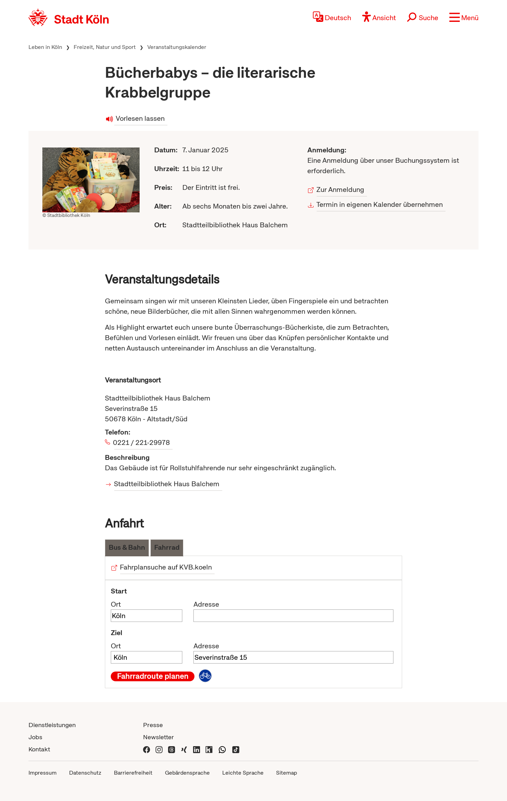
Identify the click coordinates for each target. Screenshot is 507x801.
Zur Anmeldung (340, 189)
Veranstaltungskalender (176, 47)
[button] (464, 17)
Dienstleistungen (52, 725)
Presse (153, 725)
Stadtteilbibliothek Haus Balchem (166, 483)
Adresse (206, 604)
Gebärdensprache (187, 772)
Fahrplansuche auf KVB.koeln (166, 567)
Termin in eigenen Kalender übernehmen (380, 204)
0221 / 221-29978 (142, 442)
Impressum (42, 772)
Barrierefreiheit (133, 772)
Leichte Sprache (243, 772)
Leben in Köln (45, 47)
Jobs (35, 737)
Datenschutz (85, 772)
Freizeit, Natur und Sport (105, 47)
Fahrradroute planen (153, 676)
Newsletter (158, 737)
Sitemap (286, 772)
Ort (116, 604)
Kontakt (39, 749)
